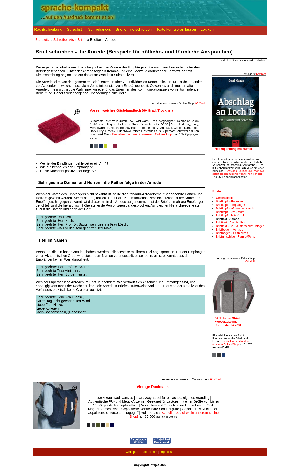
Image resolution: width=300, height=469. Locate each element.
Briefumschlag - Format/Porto (235, 236)
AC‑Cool (199, 103)
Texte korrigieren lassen (176, 30)
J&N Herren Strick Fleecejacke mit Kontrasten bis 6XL (228, 321)
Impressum (167, 452)
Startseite (42, 40)
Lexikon (207, 30)
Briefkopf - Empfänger (230, 205)
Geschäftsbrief (225, 198)
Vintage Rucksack (153, 387)
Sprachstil (75, 30)
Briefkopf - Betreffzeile (230, 215)
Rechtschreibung (48, 30)
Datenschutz (148, 452)
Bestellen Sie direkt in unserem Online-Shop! (142, 134)
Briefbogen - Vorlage (229, 229)
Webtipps (132, 452)
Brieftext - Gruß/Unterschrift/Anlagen (240, 226)
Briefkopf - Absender (229, 201)
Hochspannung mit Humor (233, 149)
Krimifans (261, 74)
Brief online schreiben (134, 30)
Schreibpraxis (99, 30)
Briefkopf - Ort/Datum (230, 212)
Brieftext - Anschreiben (231, 222)
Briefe (82, 40)
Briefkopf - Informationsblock (235, 208)
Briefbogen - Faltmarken (232, 233)
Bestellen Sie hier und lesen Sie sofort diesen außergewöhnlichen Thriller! (238, 172)
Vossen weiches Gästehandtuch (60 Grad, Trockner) (131, 110)
